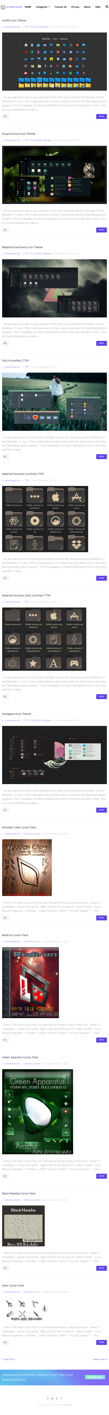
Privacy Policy (66, 1405)
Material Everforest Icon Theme (22, 247)
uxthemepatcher (12, 26)
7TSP (26, 26)
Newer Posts (100, 1359)
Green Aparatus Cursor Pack (20, 1057)
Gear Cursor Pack (13, 1285)
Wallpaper (44, 26)
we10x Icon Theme (14, 20)
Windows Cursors (32, 833)
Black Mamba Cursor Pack (18, 1193)
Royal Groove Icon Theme (18, 134)
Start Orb (34, 26)
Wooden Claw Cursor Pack (19, 827)
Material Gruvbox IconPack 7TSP (23, 474)
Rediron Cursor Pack (15, 935)
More (101, 116)
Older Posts (8, 1359)
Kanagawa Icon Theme (16, 714)
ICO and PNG (36, 140)
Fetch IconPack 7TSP (15, 360)
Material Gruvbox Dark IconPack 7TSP (26, 595)
